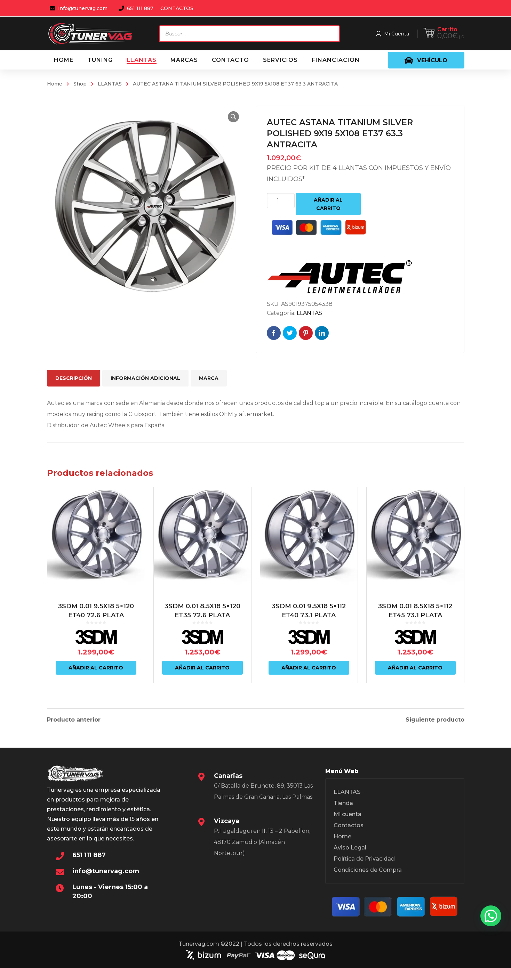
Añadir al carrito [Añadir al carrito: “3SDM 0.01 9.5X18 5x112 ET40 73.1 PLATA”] (308, 668)
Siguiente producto (435, 720)
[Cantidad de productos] (281, 200)
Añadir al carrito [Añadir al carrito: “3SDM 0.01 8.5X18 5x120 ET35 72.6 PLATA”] (202, 668)
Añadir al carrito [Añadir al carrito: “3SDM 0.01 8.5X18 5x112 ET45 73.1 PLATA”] (415, 668)
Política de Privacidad (364, 858)
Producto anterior (74, 720)
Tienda (343, 803)
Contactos (349, 825)
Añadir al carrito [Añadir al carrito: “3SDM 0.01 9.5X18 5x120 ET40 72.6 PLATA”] (96, 668)
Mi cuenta (347, 814)
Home (54, 84)
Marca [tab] (208, 378)
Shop (80, 84)
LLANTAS (110, 84)
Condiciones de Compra (368, 870)
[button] (233, 116)
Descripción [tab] (73, 378)
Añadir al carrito (328, 204)
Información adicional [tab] (145, 378)
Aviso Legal (350, 847)
